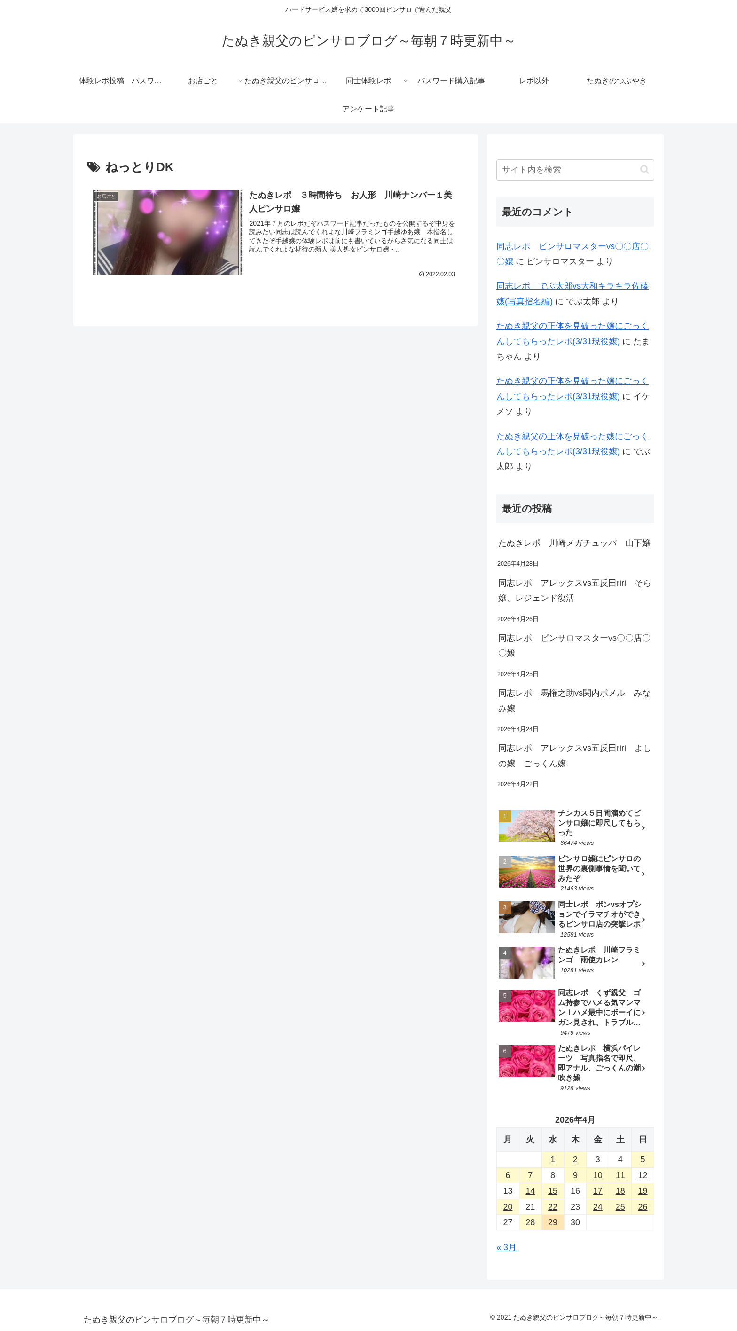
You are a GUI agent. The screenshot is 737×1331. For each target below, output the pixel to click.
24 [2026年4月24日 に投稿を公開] (598, 1207)
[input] (575, 170)
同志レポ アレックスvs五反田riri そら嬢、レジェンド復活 (574, 590)
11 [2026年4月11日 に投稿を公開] (620, 1175)
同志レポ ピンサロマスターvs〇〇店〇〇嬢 (574, 645)
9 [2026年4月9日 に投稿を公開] (575, 1175)
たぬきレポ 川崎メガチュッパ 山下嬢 (574, 543)
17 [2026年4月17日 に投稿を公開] (598, 1191)
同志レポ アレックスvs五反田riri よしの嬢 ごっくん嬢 (574, 755)
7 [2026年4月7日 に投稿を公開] (530, 1175)
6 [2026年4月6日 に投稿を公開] (507, 1175)
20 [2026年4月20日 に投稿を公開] (507, 1207)
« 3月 (506, 1247)
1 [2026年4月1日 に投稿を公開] (552, 1159)
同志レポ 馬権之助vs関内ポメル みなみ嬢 (574, 700)
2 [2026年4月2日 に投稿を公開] (575, 1159)
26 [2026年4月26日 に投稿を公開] (643, 1207)
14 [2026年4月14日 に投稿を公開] (530, 1191)
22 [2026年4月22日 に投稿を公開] (552, 1207)
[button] (644, 169)
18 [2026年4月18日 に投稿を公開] (620, 1191)
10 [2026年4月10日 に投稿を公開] (598, 1175)
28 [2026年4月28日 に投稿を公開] (530, 1222)
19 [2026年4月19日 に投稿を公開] (643, 1191)
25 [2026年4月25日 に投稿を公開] (620, 1207)
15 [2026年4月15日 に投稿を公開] (552, 1191)
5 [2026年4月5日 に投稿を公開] (643, 1159)
